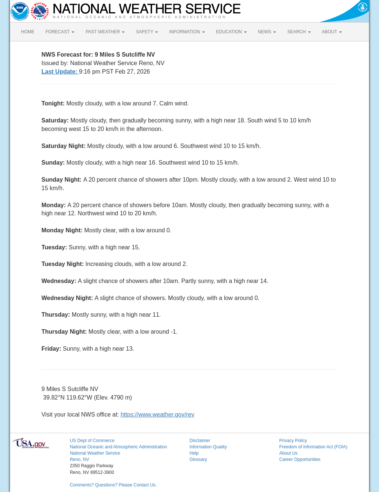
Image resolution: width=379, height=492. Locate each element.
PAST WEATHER (105, 31)
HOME (27, 31)
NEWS (267, 31)
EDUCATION (231, 31)
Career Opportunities (299, 459)
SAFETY (147, 31)
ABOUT (332, 31)
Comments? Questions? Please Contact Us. (113, 485)
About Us (288, 453)
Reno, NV (79, 459)
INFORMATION (187, 31)
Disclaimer (200, 440)
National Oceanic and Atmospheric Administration (118, 446)
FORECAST (60, 31)
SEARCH (299, 31)
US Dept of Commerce (92, 440)
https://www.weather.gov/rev (157, 414)
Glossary (198, 459)
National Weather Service (95, 453)
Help (194, 453)
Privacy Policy (293, 440)
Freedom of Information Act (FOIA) (313, 446)
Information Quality (208, 446)
